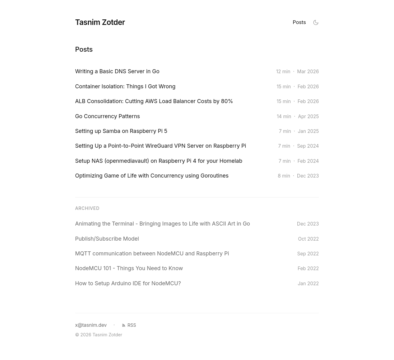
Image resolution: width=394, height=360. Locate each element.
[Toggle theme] (316, 22)
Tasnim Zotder (100, 22)
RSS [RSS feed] (129, 325)
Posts (299, 22)
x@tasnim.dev (91, 325)
